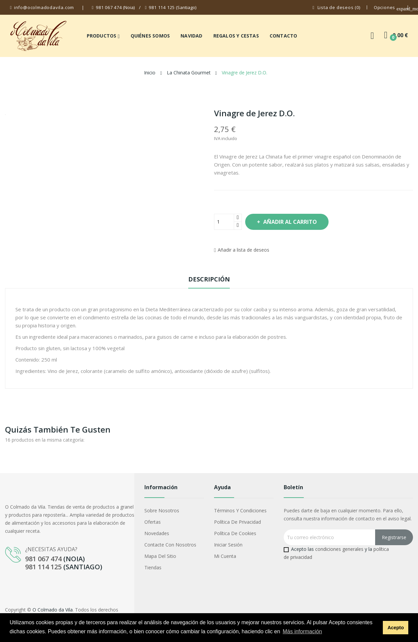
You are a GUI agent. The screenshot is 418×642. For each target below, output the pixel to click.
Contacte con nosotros (170, 544)
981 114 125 (162, 7)
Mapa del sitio (160, 556)
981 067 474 (109, 7)
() (336, 7)
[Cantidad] (224, 222)
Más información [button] (302, 631)
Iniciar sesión (228, 544)
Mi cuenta (225, 556)
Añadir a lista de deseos (241, 250)
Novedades (156, 533)
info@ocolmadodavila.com (44, 7)
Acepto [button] (396, 627)
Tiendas (152, 567)
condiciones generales (339, 549)
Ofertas (152, 522)
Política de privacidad (237, 522)
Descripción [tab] (209, 279)
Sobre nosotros (161, 510)
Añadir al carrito (296, 222)
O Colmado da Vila (52, 609)
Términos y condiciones (240, 510)
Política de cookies (235, 533)
